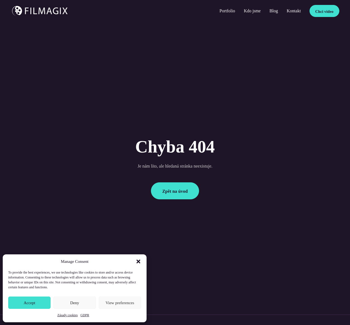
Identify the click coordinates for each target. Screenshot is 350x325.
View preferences (120, 303)
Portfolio (227, 10)
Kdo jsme (252, 10)
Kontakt (294, 10)
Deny (74, 303)
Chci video (324, 11)
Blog (273, 10)
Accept (29, 303)
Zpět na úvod (175, 191)
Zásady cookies (67, 315)
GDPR (84, 315)
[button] (138, 261)
